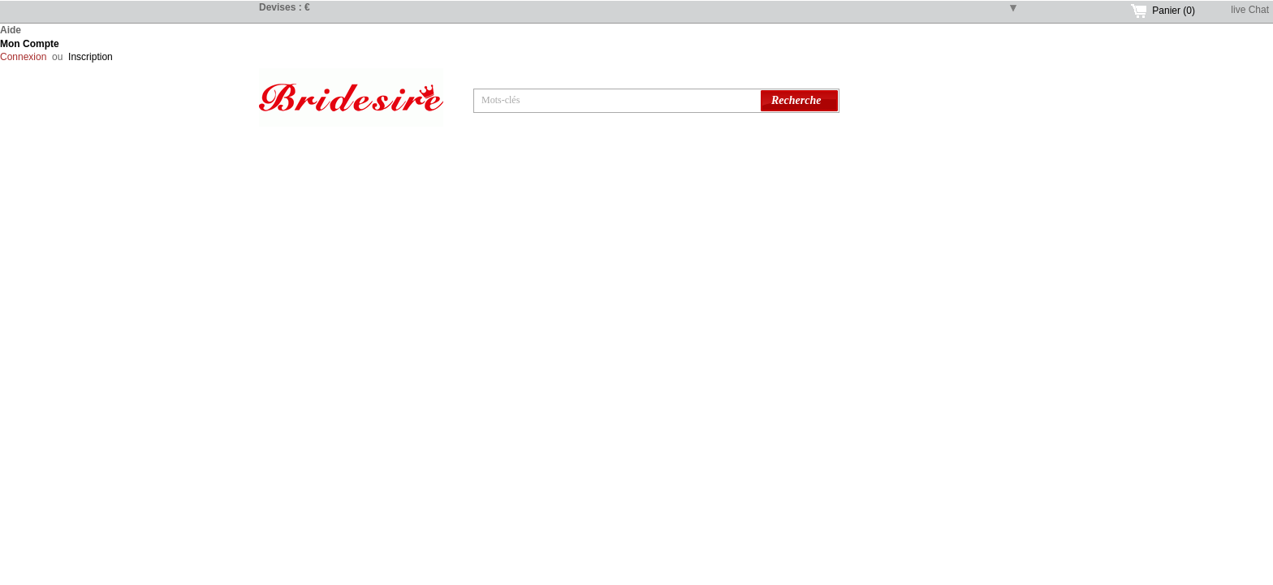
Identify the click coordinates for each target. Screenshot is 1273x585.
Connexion (23, 57)
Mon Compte (29, 44)
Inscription (90, 57)
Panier (1173, 10)
